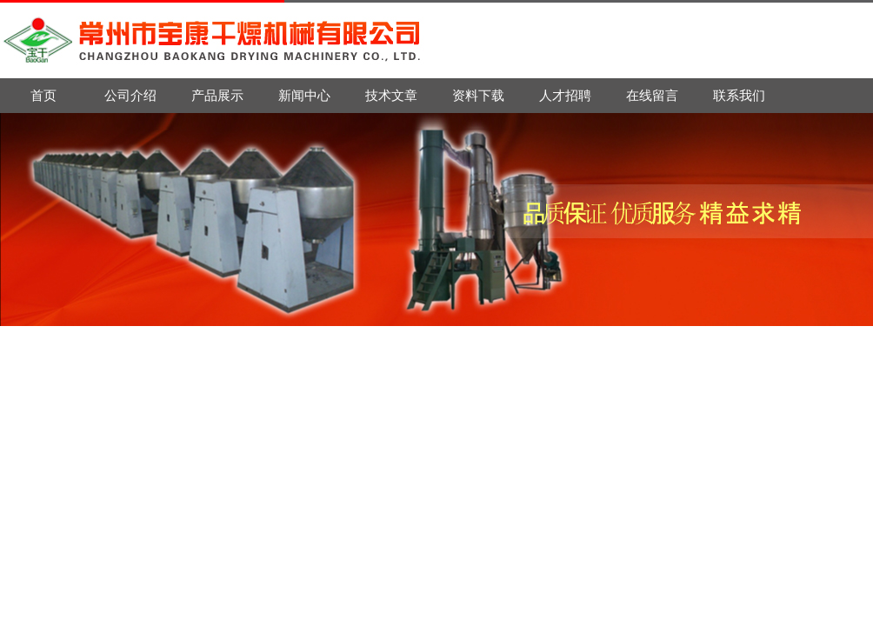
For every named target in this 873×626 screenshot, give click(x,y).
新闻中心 (304, 95)
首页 (43, 95)
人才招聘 (565, 95)
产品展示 (217, 95)
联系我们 (739, 95)
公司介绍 (130, 95)
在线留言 (652, 95)
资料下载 (478, 95)
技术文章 (391, 95)
